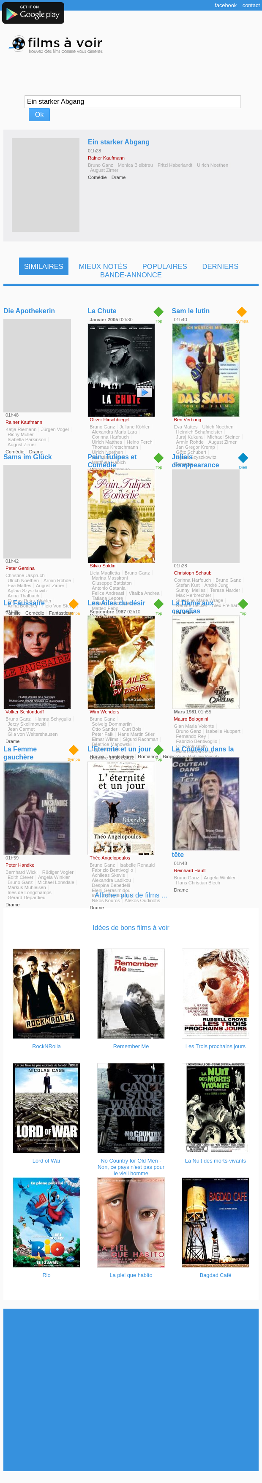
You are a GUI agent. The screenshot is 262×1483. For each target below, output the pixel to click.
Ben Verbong (188, 419)
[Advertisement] (129, 1390)
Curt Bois (132, 729)
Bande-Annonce (131, 275)
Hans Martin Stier (136, 734)
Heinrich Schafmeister (199, 431)
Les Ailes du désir (116, 603)
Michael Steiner (223, 436)
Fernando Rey (191, 736)
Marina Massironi (110, 577)
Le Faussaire (24, 603)
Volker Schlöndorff (24, 711)
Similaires (43, 267)
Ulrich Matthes (107, 442)
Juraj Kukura (189, 436)
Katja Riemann (20, 429)
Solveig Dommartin (112, 724)
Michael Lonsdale (56, 882)
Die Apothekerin (29, 310)
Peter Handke (19, 865)
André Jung (217, 585)
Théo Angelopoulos (110, 857)
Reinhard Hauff (190, 870)
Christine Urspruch (25, 575)
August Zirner (104, 170)
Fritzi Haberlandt (175, 165)
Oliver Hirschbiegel (109, 419)
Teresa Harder (225, 590)
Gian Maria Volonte (194, 726)
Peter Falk (102, 734)
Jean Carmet (21, 729)
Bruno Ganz (100, 165)
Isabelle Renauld (137, 865)
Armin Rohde (190, 442)
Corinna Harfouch (110, 436)
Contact (251, 5)
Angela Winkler (54, 877)
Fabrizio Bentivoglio (112, 870)
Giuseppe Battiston (112, 583)
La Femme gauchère (20, 753)
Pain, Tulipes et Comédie (111, 461)
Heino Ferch (140, 442)
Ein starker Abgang (119, 142)
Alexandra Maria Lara (114, 431)
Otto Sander (104, 729)
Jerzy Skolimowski (27, 724)
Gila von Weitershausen (33, 734)
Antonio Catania (109, 588)
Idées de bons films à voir (131, 927)
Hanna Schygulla (53, 718)
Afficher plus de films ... (131, 895)
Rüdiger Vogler (58, 872)
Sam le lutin (191, 310)
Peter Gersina (20, 568)
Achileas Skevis (108, 875)
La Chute (101, 310)
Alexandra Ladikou (111, 880)
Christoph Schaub (193, 572)
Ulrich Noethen (212, 165)
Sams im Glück (27, 457)
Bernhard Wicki (21, 872)
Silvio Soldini (103, 565)
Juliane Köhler (135, 426)
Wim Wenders (104, 711)
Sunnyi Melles (191, 590)
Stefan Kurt (188, 585)
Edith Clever (20, 877)
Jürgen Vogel (54, 429)
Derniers (220, 267)
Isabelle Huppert (223, 731)
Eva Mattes (186, 426)
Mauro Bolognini (191, 718)
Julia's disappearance (195, 461)
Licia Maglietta (105, 572)
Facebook (226, 5)
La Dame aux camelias (193, 607)
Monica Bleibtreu (135, 165)
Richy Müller (21, 434)
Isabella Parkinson (27, 439)
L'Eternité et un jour (119, 749)
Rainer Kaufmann (106, 157)
